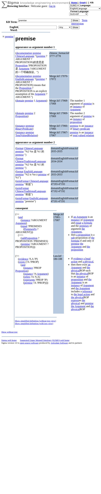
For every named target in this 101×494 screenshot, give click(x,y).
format (19, 148)
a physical (88, 261)
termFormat (22, 181)
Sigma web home (9, 340)
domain (20, 100)
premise (9, 36)
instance (77, 106)
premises (84, 225)
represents (29, 279)
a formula (87, 222)
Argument (24, 68)
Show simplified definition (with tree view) (34, 323)
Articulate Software (59, 343)
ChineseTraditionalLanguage (30, 161)
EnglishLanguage (24, 79)
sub (73, 237)
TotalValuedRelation (26, 135)
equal (24, 226)
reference (87, 291)
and (21, 217)
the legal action (82, 294)
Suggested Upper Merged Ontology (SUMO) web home (45, 340)
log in (52, 6)
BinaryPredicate (23, 128)
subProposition (29, 238)
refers (27, 276)
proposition (76, 122)
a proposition (83, 234)
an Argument (80, 216)
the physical (82, 273)
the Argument (78, 230)
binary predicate (81, 128)
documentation (24, 53)
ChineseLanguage (24, 56)
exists (22, 261)
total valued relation (83, 135)
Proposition (21, 65)
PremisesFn (30, 229)
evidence (23, 259)
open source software (29, 343)
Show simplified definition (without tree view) (35, 321)
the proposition (80, 248)
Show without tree (9, 332)
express (75, 300)
